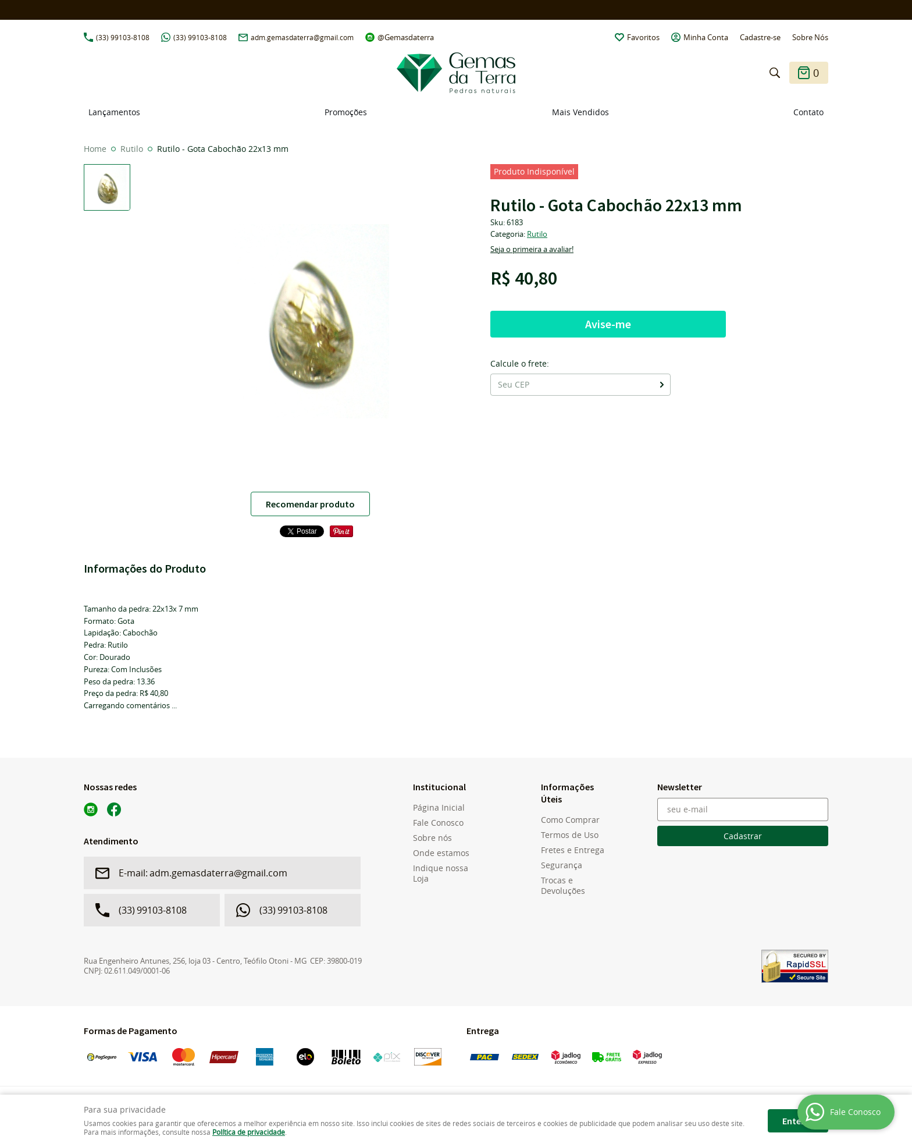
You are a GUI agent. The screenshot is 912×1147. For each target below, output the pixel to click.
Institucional (439, 787)
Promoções (346, 112)
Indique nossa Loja (440, 873)
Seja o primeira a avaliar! (531, 249)
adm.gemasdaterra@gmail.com (302, 37)
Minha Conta (705, 37)
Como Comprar (570, 820)
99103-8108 (122, 37)
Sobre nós (432, 838)
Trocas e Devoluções (563, 885)
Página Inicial (439, 807)
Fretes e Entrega (572, 850)
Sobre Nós (810, 37)
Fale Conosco (438, 823)
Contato (808, 112)
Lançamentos (114, 112)
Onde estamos (441, 853)
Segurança (561, 865)
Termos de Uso (569, 835)
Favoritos (643, 37)
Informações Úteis (567, 793)
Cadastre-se (760, 37)
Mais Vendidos (580, 112)
